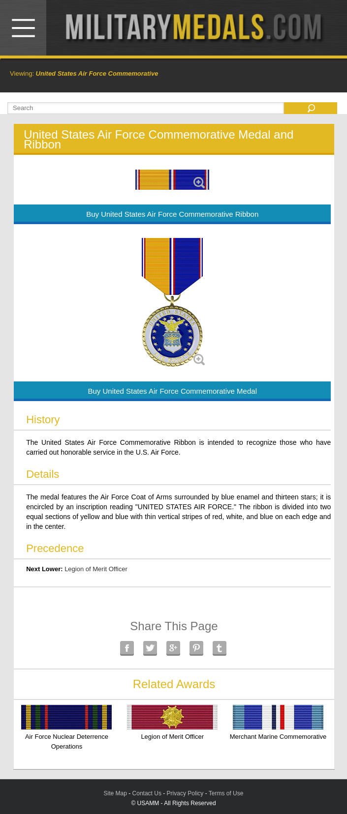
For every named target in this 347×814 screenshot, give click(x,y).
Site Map (115, 793)
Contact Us (146, 793)
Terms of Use (226, 793)
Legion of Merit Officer (95, 569)
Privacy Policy (185, 793)
